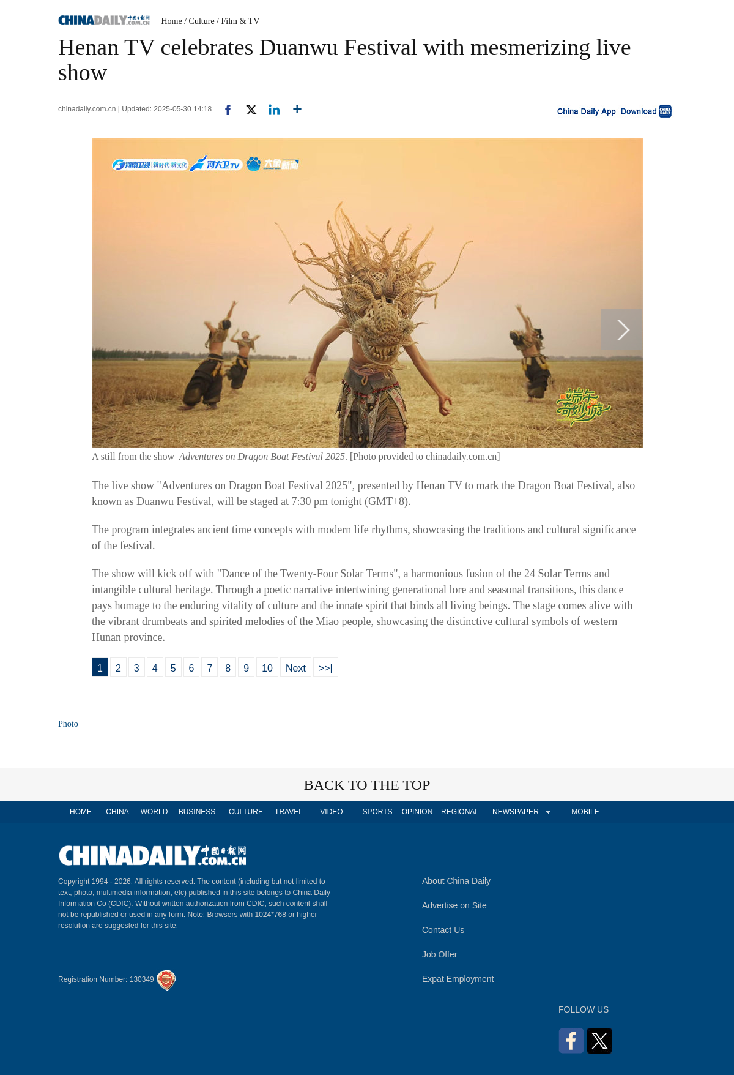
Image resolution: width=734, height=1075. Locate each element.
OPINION (417, 811)
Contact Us (443, 930)
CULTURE (246, 811)
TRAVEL (289, 811)
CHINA (117, 811)
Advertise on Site (454, 905)
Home (171, 21)
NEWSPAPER (515, 811)
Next (296, 668)
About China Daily (456, 881)
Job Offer (439, 954)
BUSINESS (197, 811)
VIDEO (331, 811)
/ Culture (199, 21)
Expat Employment (458, 979)
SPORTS (377, 811)
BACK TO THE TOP (367, 785)
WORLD (154, 811)
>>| (326, 668)
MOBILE (585, 811)
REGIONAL (460, 811)
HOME (81, 811)
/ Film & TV (238, 21)
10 (267, 668)
